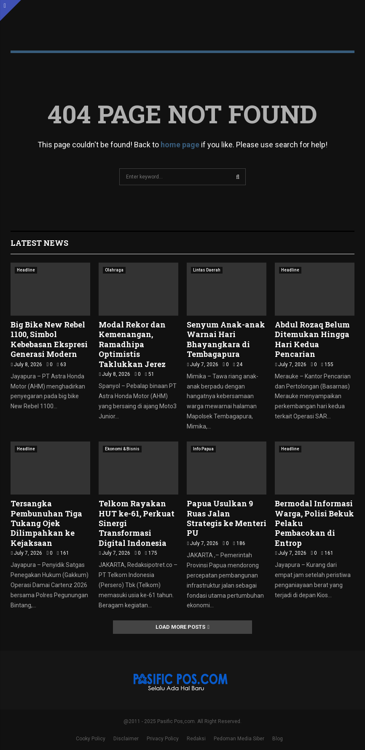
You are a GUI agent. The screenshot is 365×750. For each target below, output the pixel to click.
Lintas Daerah (206, 270)
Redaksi (196, 739)
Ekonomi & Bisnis (122, 449)
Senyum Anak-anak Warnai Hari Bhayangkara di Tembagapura (226, 339)
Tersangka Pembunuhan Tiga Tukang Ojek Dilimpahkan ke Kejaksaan (46, 523)
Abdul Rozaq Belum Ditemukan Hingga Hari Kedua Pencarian (312, 339)
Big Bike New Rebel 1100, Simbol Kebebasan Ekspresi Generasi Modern (49, 339)
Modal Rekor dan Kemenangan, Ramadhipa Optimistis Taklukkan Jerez (132, 344)
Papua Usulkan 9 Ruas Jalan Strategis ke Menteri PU (226, 518)
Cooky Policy (90, 739)
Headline (26, 270)
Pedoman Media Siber (239, 739)
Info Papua (203, 449)
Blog (277, 739)
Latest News (39, 243)
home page (180, 144)
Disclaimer (126, 739)
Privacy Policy (163, 739)
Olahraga (114, 270)
